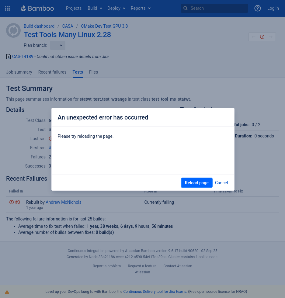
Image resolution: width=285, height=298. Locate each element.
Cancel (221, 182)
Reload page (197, 182)
